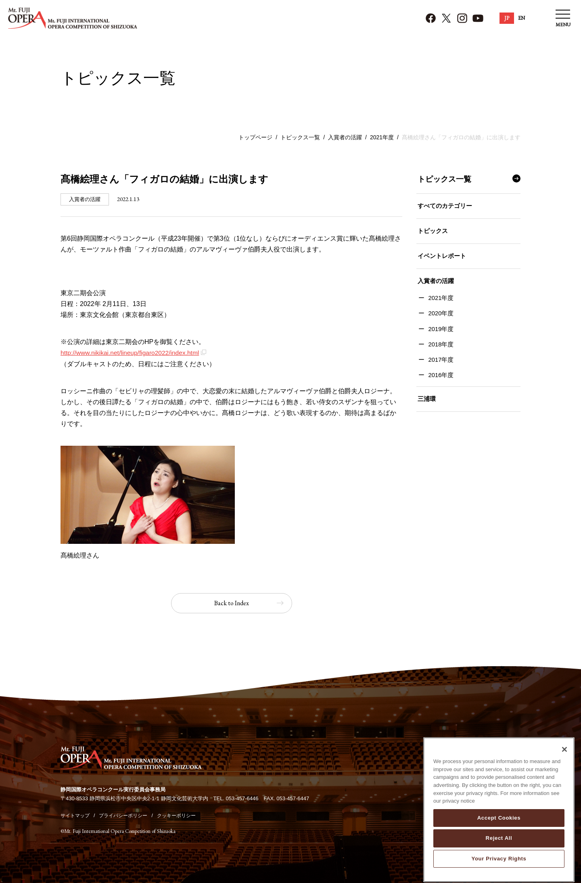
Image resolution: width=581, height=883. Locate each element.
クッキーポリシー (184, 815)
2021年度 (382, 137)
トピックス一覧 (300, 137)
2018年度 (440, 350)
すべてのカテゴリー (443, 206)
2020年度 (440, 318)
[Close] (564, 757)
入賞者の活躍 (345, 137)
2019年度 (440, 334)
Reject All (499, 846)
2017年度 (440, 366)
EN (521, 18)
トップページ (255, 137)
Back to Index (231, 603)
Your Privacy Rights (498, 866)
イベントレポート (440, 259)
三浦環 (425, 406)
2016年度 (440, 381)
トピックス (431, 232)
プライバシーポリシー (128, 815)
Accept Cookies (499, 825)
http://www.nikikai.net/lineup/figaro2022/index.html (132, 352)
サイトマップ (76, 815)
